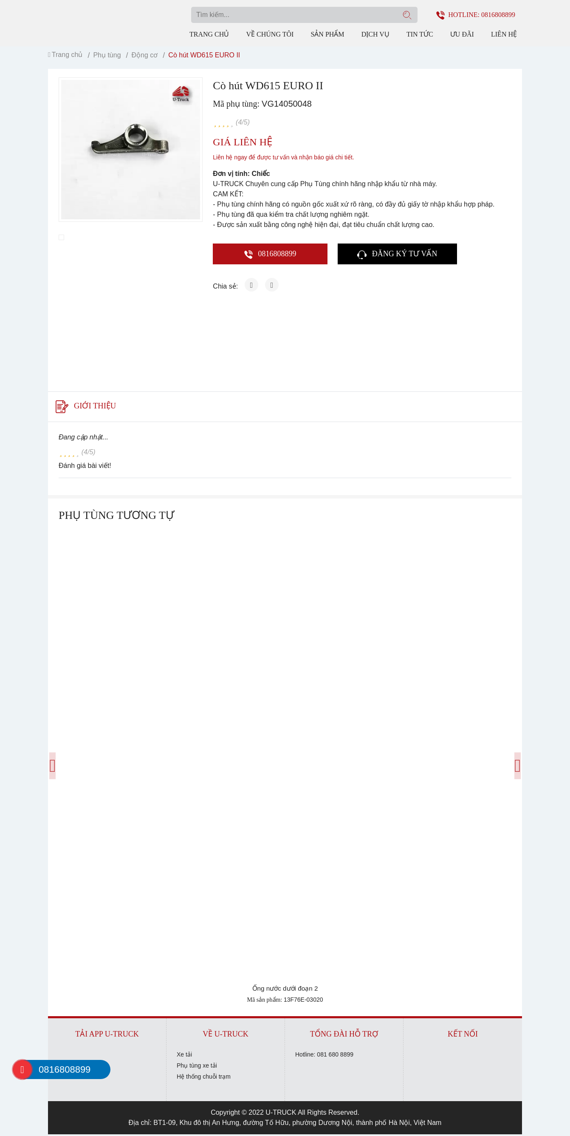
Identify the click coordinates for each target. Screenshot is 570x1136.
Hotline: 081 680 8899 (324, 1056)
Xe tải (184, 1056)
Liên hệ (504, 33)
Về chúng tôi (269, 33)
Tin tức (419, 33)
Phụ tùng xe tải (197, 1067)
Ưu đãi (462, 33)
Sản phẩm (327, 33)
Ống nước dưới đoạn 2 (285, 990)
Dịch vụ (375, 33)
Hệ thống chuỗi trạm (204, 1078)
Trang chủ (209, 33)
